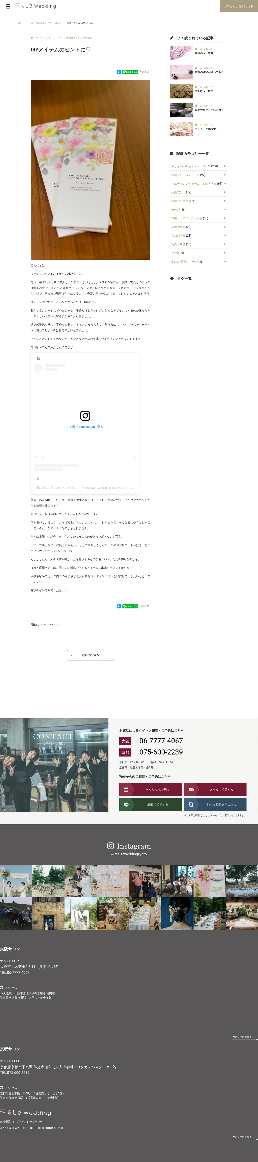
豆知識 (175, 253)
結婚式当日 (178, 192)
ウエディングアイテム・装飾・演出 (193, 183)
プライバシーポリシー (29, 1121)
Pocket (144, 71)
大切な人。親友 (204, 91)
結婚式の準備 (179, 201)
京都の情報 (178, 235)
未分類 (175, 209)
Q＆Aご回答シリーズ (184, 261)
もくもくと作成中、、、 (209, 129)
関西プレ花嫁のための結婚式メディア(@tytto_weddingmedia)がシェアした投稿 (89, 487)
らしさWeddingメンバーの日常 (76, 37)
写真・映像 (178, 244)
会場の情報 (178, 227)
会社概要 (5, 1121)
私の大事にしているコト (209, 110)
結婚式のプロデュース (185, 175)
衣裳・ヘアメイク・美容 (186, 218)
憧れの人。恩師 (204, 53)
